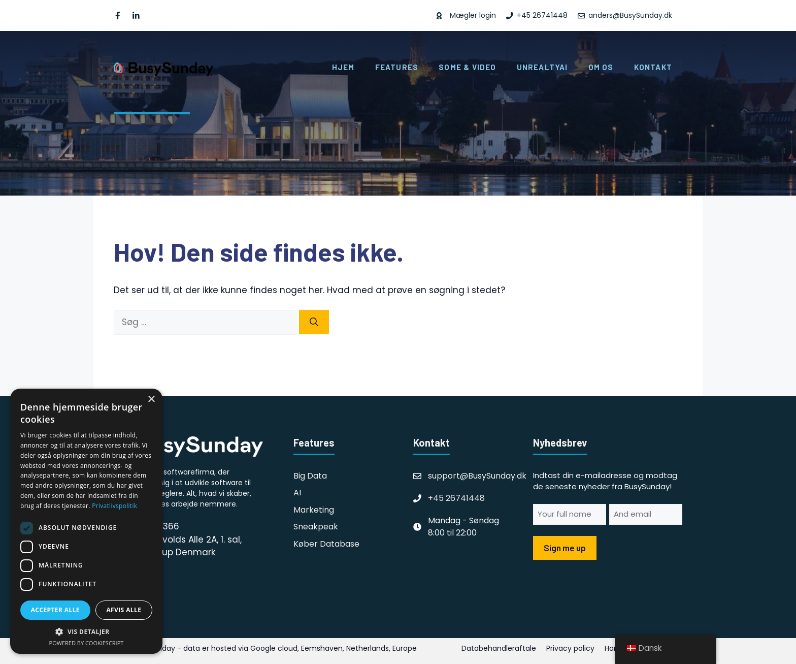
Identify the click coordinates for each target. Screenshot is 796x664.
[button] (86, 631)
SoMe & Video (467, 67)
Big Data (310, 476)
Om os (601, 67)
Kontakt (653, 67)
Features (397, 67)
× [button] (151, 399)
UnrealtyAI (542, 67)
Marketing (313, 510)
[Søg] (314, 322)
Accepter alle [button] (55, 610)
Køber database (326, 544)
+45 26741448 (456, 498)
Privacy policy (570, 648)
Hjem (343, 67)
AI (297, 492)
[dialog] (86, 521)
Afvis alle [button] (123, 610)
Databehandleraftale (498, 648)
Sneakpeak (315, 526)
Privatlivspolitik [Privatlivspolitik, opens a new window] (114, 505)
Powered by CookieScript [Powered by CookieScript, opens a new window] (86, 643)
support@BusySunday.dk (477, 476)
